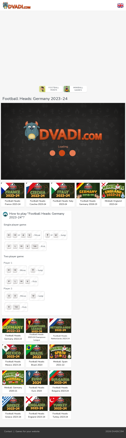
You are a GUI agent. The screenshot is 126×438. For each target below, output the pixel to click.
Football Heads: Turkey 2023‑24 (60, 415)
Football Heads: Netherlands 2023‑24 (60, 337)
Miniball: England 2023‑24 (113, 202)
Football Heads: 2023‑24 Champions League (37, 337)
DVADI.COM (118, 431)
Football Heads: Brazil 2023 (37, 363)
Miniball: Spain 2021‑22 (60, 363)
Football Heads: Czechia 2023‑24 (38, 202)
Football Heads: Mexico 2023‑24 (13, 363)
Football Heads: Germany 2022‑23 (13, 337)
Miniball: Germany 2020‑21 (13, 389)
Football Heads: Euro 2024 (37, 389)
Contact (8, 431)
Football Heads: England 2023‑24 (36, 415)
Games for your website (28, 431)
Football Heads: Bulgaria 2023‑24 (60, 389)
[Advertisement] (35, 47)
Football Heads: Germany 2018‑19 (88, 202)
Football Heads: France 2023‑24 (12, 202)
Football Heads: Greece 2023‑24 (13, 415)
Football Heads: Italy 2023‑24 (63, 202)
